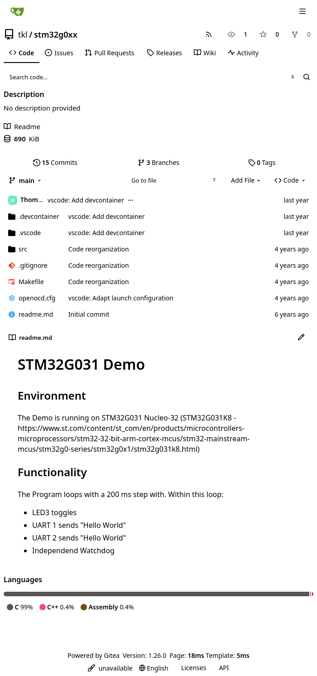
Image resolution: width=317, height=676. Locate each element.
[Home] (17, 11)
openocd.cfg (37, 298)
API (224, 667)
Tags (262, 162)
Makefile (31, 281)
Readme (22, 126)
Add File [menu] (246, 180)
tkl (23, 34)
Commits (55, 162)
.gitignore (33, 265)
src (23, 249)
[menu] (110, 668)
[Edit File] (301, 337)
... (130, 200)
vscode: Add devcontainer (86, 200)
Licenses (194, 667)
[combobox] (173, 180)
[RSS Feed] (209, 34)
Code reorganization (98, 249)
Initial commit (89, 314)
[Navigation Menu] (303, 11)
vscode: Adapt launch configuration (120, 298)
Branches (158, 162)
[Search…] (306, 77)
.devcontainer (39, 216)
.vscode (30, 232)
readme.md (36, 314)
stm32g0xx (55, 34)
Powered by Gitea (93, 655)
